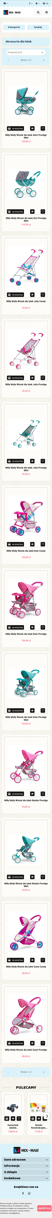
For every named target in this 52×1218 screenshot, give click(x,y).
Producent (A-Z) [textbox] (15, 52)
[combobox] (26, 52)
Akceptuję (44, 1208)
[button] (45, 3)
